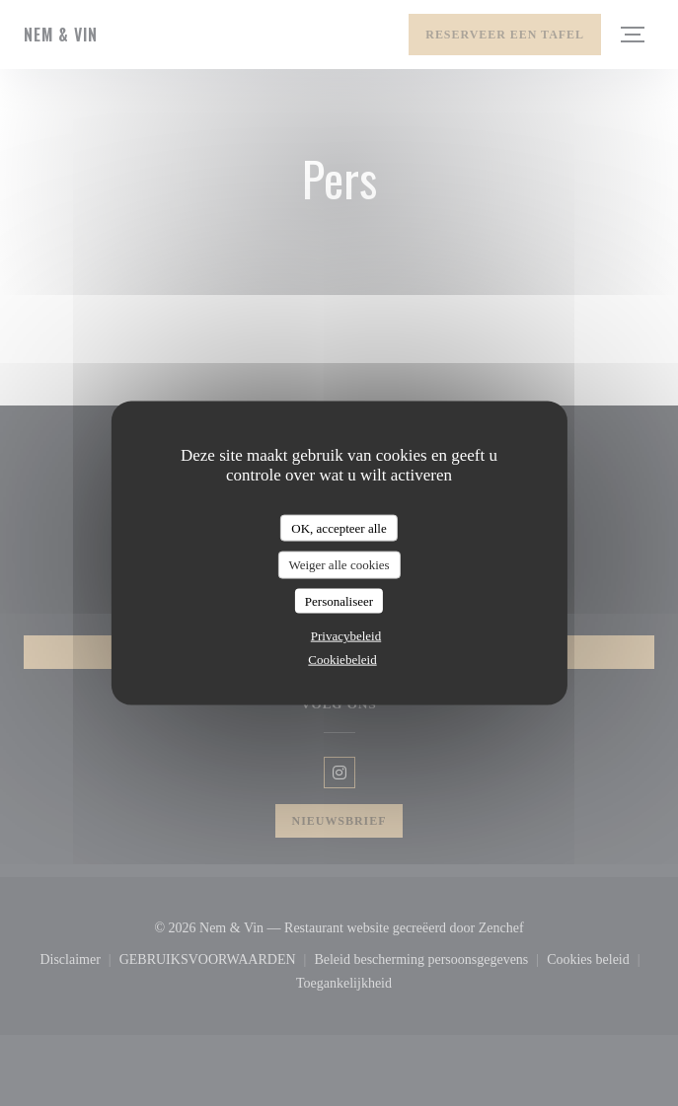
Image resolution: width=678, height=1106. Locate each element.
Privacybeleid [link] (346, 635)
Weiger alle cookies (338, 564)
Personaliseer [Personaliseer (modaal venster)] (339, 600)
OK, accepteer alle (338, 527)
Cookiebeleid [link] (342, 659)
